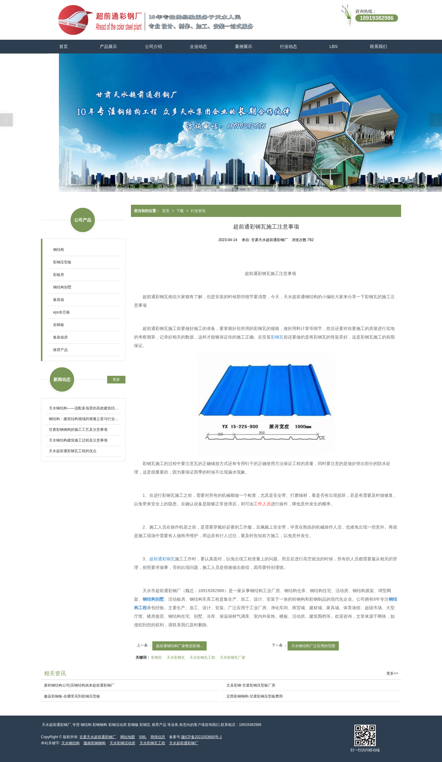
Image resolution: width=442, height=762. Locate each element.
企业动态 (198, 46)
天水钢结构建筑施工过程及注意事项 (78, 440)
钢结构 (58, 249)
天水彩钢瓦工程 (202, 657)
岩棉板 (58, 325)
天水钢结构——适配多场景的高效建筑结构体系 (85, 408)
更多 (116, 379)
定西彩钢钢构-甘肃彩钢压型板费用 (254, 696)
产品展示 (108, 46)
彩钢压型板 (62, 262)
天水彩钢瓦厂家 (232, 657)
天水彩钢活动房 (122, 743)
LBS (334, 46)
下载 (180, 211)
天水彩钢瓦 (176, 657)
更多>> (392, 673)
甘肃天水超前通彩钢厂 (97, 737)
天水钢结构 (70, 743)
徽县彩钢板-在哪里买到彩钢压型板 (72, 696)
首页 (63, 46)
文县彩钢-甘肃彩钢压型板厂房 (250, 685)
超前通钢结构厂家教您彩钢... (179, 646)
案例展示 (243, 46)
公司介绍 (153, 46)
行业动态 (288, 46)
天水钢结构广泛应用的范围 (313, 646)
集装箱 (58, 300)
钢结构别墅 (62, 287)
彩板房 (58, 275)
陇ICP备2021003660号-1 (201, 737)
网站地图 (127, 737)
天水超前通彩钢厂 (183, 743)
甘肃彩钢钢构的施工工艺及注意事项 (78, 429)
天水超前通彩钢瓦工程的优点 (72, 451)
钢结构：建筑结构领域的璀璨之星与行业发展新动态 (85, 419)
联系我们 (378, 46)
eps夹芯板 (61, 312)
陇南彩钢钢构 (95, 743)
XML (143, 737)
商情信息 (157, 737)
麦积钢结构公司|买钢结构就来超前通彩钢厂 (79, 685)
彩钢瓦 (277, 337)
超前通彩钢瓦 (162, 558)
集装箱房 (60, 337)
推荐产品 (60, 350)
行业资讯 (198, 211)
